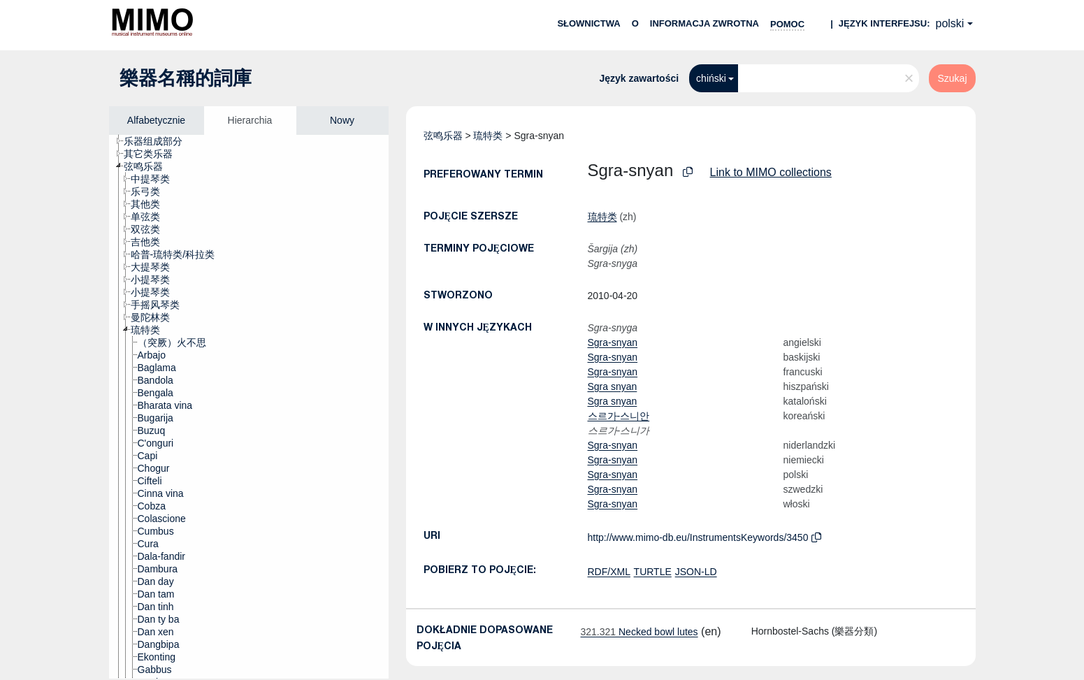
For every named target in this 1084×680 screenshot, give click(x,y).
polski (950, 23)
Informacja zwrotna (704, 23)
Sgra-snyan (613, 342)
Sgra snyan (612, 386)
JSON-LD (696, 571)
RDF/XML (609, 571)
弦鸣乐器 (443, 135)
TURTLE (653, 571)
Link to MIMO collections (771, 172)
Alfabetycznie (156, 120)
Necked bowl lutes (639, 631)
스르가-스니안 (619, 415)
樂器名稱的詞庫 (186, 78)
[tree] (249, 407)
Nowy (342, 120)
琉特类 (488, 135)
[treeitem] (159, 141)
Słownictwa (588, 23)
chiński (711, 78)
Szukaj (952, 78)
